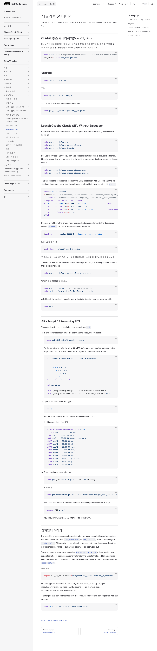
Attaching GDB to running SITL (140, 31)
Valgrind (131, 23)
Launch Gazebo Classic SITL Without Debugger (140, 27)
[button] (28, 11)
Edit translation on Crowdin (54, 620)
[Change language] (135, 4)
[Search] (46, 3)
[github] (152, 4)
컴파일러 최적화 (134, 35)
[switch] (144, 4)
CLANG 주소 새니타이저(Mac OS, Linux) (140, 20)
